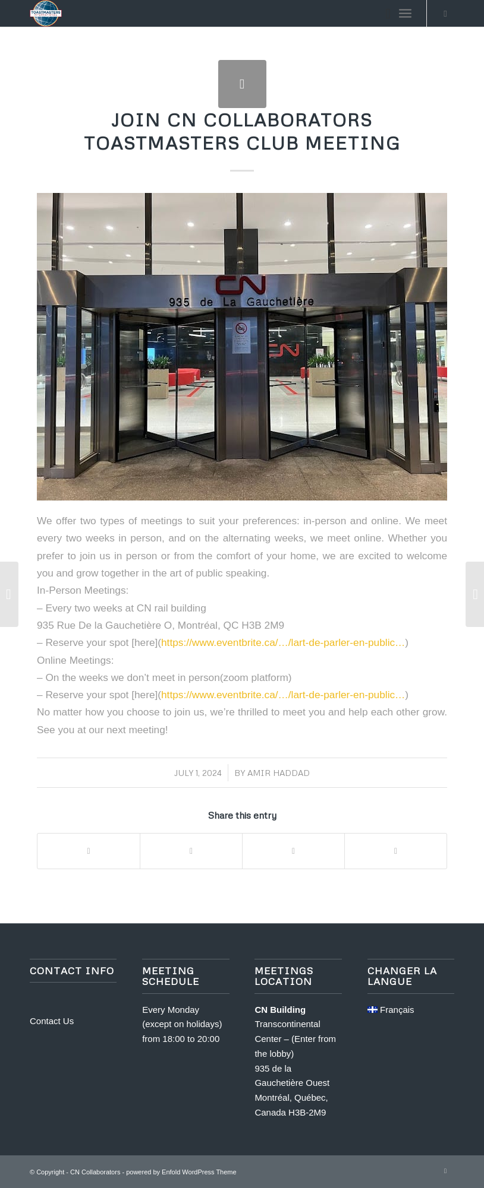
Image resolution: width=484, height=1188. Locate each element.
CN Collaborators (95, 1172)
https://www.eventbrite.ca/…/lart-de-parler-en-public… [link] (283, 642)
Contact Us (52, 1021)
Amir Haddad (278, 773)
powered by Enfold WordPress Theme (181, 1172)
